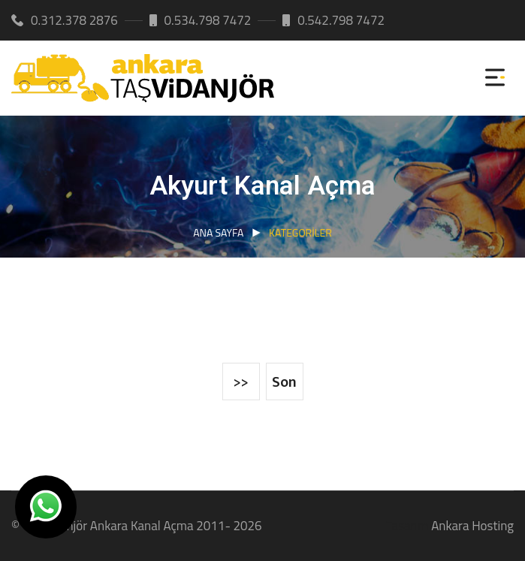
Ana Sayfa (218, 232)
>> (241, 382)
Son (284, 382)
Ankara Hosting (472, 525)
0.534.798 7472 (200, 20)
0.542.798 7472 (333, 20)
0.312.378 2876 (64, 20)
